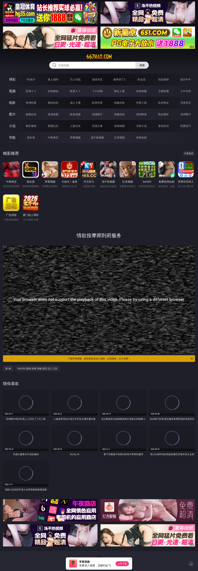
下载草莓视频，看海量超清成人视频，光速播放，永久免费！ (130, 359)
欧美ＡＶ (75, 91)
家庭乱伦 (53, 126)
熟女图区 (163, 114)
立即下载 (122, 563)
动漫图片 (97, 114)
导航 (12, 137)
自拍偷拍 (53, 91)
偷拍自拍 (53, 102)
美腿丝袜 (119, 114)
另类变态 (185, 102)
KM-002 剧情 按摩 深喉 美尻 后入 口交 (37, 368)
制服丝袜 (119, 102)
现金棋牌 (163, 79)
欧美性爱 (97, 102)
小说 (12, 126)
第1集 (8, 368)
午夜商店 (53, 137)
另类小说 (141, 126)
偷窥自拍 (31, 114)
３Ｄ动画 (97, 91)
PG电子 (31, 79)
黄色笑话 (163, 126)
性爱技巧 (185, 126)
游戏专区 (97, 79)
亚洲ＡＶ (31, 91)
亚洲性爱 (31, 102)
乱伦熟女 (163, 102)
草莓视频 (75, 137)
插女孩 (31, 137)
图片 (12, 114)
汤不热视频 (97, 137)
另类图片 (185, 114)
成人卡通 (75, 102)
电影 (12, 102)
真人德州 (53, 79)
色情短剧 (141, 137)
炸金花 (141, 79)
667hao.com (99, 56)
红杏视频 (119, 137)
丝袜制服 (141, 91)
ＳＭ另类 (185, 91)
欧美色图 (75, 114)
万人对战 (75, 79)
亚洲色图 (53, 114)
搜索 (142, 65)
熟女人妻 (119, 91)
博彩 (12, 79)
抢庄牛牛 (185, 79)
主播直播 (163, 91)
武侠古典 (97, 126)
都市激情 (31, 126)
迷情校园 (119, 126)
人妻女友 (75, 126)
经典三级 (141, 102)
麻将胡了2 (119, 79)
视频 (12, 91)
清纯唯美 (141, 114)
